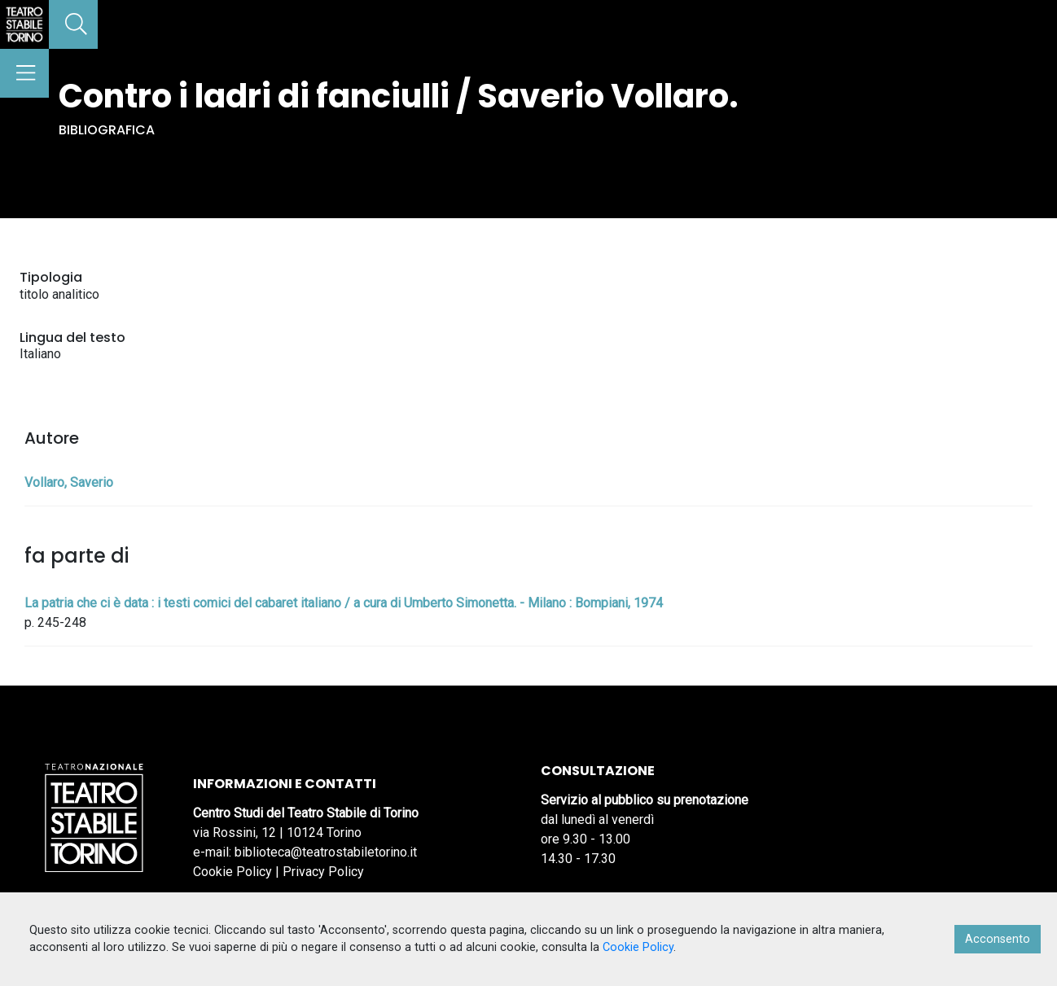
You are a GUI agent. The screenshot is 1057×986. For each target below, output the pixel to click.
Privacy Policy (323, 871)
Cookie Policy (232, 871)
